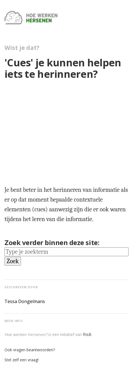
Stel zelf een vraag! (21, 359)
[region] (68, 130)
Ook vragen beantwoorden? (29, 349)
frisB (87, 334)
